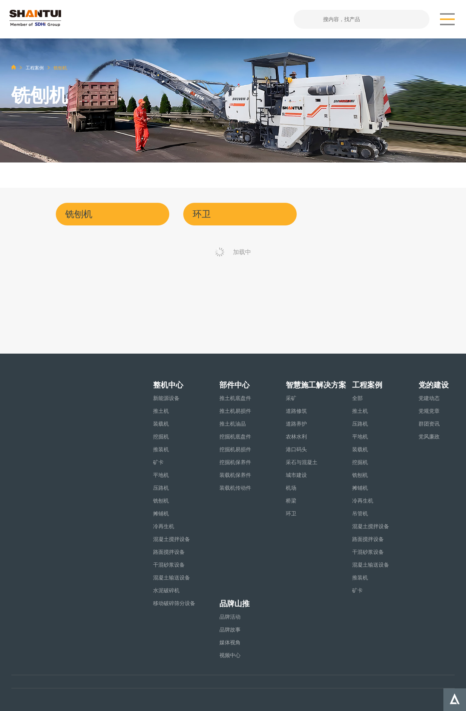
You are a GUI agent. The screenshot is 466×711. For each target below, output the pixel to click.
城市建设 (296, 475)
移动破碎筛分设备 (174, 603)
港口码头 (296, 449)
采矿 (291, 398)
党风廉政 (429, 437)
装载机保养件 (235, 475)
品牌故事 (230, 630)
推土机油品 (232, 424)
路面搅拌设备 (169, 552)
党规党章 (429, 411)
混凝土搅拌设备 (171, 539)
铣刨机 (161, 501)
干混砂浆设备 (169, 565)
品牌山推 (234, 603)
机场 (291, 488)
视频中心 (230, 655)
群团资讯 (429, 424)
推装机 (161, 449)
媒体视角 (230, 642)
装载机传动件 (235, 488)
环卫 (291, 513)
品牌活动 (230, 617)
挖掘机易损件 (235, 449)
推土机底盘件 (235, 398)
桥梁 (291, 501)
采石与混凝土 (301, 462)
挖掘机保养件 (235, 462)
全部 (357, 398)
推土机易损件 (235, 411)
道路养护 (296, 424)
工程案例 (35, 67)
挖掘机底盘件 (235, 437)
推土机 (161, 411)
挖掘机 (161, 437)
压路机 (161, 488)
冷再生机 (163, 526)
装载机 (161, 424)
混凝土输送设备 (171, 578)
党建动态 (429, 398)
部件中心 (234, 385)
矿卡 (158, 462)
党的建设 (433, 385)
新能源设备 (166, 398)
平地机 (161, 475)
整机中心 (168, 385)
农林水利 (296, 437)
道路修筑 (296, 411)
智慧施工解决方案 (316, 385)
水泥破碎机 (166, 590)
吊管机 (360, 513)
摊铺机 (161, 513)
